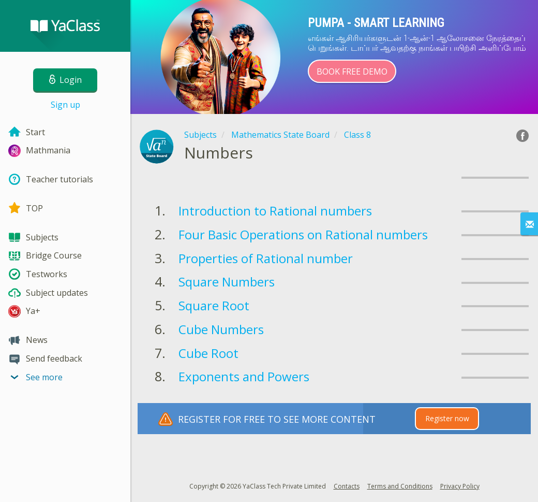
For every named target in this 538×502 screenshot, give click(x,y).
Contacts (347, 486)
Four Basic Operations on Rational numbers (303, 234)
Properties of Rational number (265, 258)
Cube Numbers (221, 329)
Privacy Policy (460, 486)
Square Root (213, 305)
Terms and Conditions (399, 486)
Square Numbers (226, 281)
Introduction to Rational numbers (275, 210)
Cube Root (208, 353)
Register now (447, 418)
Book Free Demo (352, 71)
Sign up (65, 104)
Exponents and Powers (243, 376)
